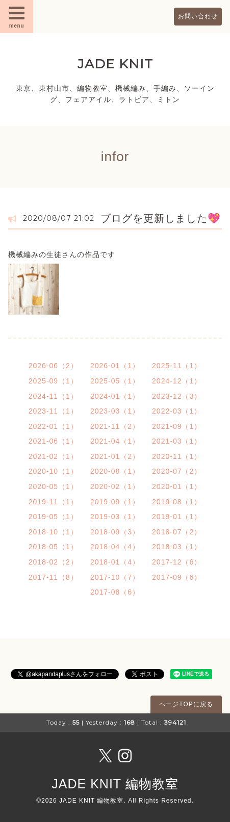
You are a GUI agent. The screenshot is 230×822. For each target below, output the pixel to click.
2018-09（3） (115, 532)
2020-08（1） (115, 471)
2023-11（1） (53, 411)
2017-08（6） (115, 592)
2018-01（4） (115, 562)
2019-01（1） (176, 516)
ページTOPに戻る (186, 704)
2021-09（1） (176, 426)
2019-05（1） (53, 516)
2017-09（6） (176, 577)
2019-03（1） (115, 516)
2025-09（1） (53, 381)
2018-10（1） (53, 532)
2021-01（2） (115, 456)
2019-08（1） (176, 502)
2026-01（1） (115, 366)
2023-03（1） (115, 411)
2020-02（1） (115, 486)
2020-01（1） (176, 486)
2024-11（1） (53, 396)
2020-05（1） (53, 486)
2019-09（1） (115, 502)
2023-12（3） (176, 396)
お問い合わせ (198, 16)
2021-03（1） (176, 441)
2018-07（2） (176, 532)
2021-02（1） (53, 456)
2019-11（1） (53, 502)
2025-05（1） (115, 381)
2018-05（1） (53, 547)
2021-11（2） (115, 426)
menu (17, 16)
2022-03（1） (176, 411)
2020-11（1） (176, 456)
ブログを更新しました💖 (160, 218)
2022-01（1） (53, 426)
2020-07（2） (176, 471)
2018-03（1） (176, 547)
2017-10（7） (115, 577)
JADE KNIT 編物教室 (115, 784)
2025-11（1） (176, 366)
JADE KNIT (115, 63)
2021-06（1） (53, 441)
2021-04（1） (115, 441)
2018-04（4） (115, 547)
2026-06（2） (53, 366)
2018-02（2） (53, 562)
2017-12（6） (176, 562)
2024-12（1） (176, 381)
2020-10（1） (53, 471)
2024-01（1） (115, 396)
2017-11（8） (53, 577)
